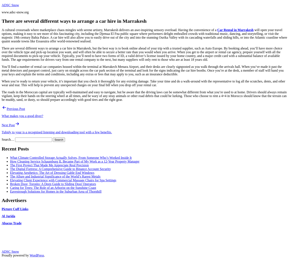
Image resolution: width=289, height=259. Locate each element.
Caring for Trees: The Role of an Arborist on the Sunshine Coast (53, 188)
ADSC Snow (10, 5)
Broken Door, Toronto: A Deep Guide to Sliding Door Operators (53, 184)
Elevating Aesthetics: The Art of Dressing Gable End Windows (52, 172)
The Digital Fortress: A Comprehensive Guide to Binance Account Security (60, 169)
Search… (8, 139)
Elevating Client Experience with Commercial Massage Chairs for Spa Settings (63, 180)
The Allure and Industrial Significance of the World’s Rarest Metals (55, 176)
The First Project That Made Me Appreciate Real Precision (49, 165)
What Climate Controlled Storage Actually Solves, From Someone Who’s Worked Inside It (71, 157)
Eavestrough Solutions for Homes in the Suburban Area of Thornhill (55, 191)
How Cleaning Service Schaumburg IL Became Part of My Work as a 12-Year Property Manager (74, 161)
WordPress (36, 255)
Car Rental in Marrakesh (235, 30)
